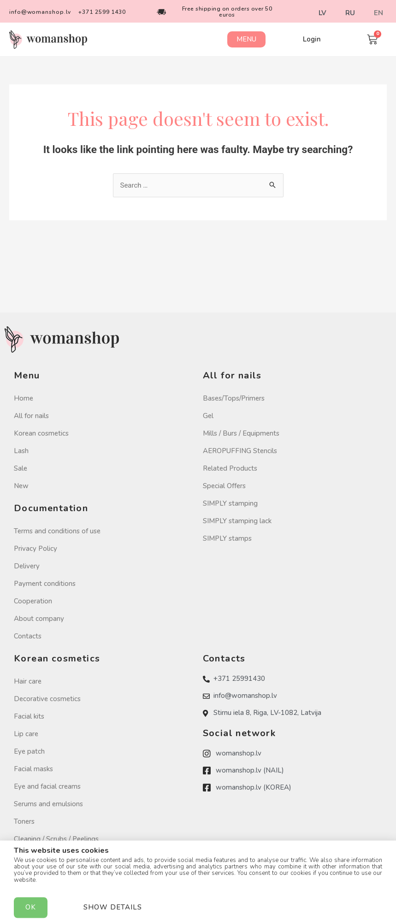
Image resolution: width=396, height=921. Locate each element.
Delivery (27, 566)
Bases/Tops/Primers (234, 398)
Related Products (230, 468)
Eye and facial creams (47, 786)
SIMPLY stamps (227, 538)
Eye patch (29, 751)
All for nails (31, 415)
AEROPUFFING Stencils (240, 450)
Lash (21, 450)
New (21, 485)
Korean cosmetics (41, 433)
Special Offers (224, 485)
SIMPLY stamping (230, 503)
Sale (20, 468)
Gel (208, 415)
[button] (246, 39)
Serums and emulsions (48, 804)
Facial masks (33, 768)
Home (23, 398)
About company (39, 618)
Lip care (26, 733)
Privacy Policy (35, 548)
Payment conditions (45, 583)
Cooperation (33, 601)
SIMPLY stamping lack (237, 520)
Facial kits (29, 716)
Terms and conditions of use (57, 531)
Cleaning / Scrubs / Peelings (56, 839)
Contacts (27, 636)
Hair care (27, 681)
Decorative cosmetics (47, 698)
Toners (24, 821)
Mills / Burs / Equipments (241, 433)
